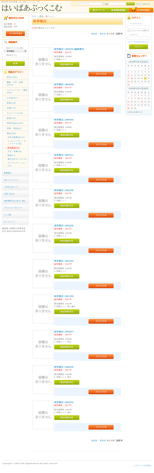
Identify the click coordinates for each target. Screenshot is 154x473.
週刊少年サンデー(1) (17, 159)
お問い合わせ (9, 194)
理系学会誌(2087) (15, 123)
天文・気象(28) (15, 151)
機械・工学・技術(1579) (15, 83)
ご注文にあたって (11, 187)
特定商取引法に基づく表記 (14, 201)
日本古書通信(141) (16, 137)
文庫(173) (11, 108)
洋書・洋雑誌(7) (14, 128)
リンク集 (7, 215)
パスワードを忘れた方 (142, 4)
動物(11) (12, 155)
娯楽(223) (11, 118)
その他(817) (12, 98)
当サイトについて (11, 180)
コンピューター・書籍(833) (17, 91)
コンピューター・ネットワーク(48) (17, 142)
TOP (34, 16)
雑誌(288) (11, 133)
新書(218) (11, 103)
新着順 (103, 34)
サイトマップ (9, 222)
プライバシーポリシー (13, 208)
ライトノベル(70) (15, 113)
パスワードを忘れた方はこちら (138, 42)
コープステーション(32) (17, 164)
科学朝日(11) (14, 148)
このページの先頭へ (143, 465)
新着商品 (7, 173)
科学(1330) (12, 77)
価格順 (94, 34)
